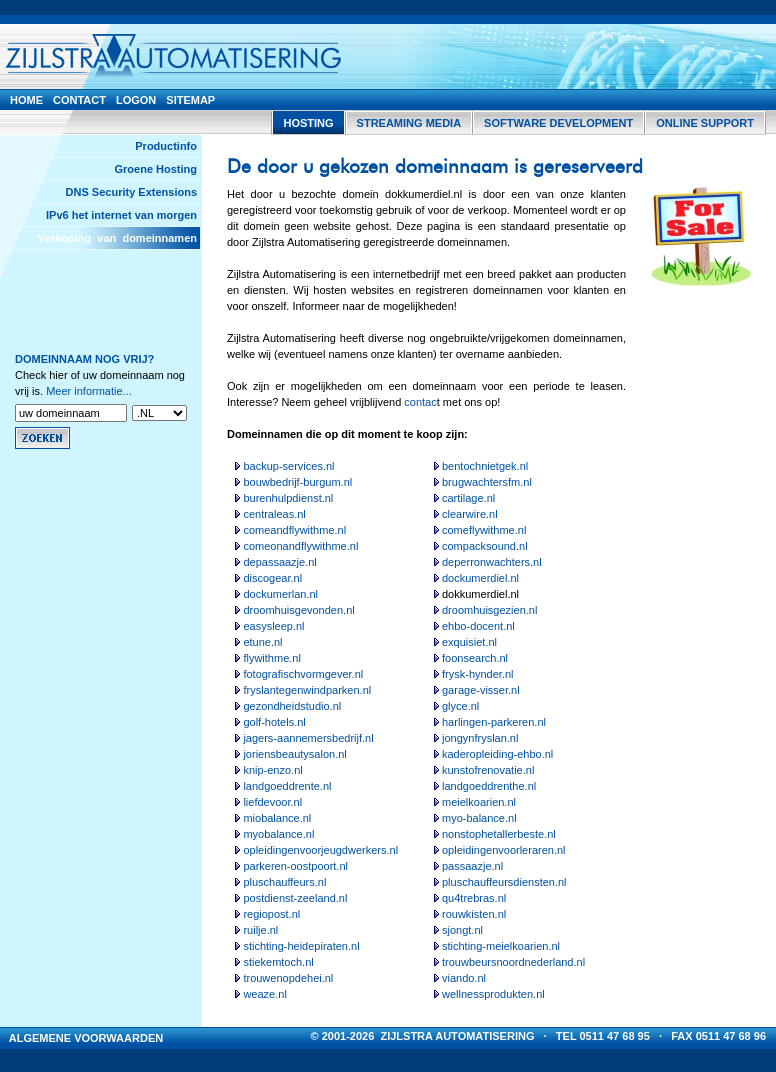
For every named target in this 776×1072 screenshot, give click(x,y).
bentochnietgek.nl (485, 466)
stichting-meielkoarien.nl (501, 946)
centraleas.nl (274, 514)
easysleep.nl (273, 626)
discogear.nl (272, 578)
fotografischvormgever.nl (303, 674)
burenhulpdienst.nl (288, 498)
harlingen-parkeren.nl (494, 722)
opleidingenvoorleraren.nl (504, 850)
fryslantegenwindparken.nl (307, 690)
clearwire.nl (470, 514)
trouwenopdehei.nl (288, 978)
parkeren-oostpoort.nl (295, 866)
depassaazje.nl (279, 562)
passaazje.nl (472, 866)
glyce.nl (460, 706)
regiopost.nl (271, 914)
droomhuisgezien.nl (489, 610)
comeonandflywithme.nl (300, 546)
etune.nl (262, 642)
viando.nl (464, 978)
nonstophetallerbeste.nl (499, 834)
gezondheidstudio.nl (292, 706)
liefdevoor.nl (272, 802)
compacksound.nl (485, 546)
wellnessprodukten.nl (493, 994)
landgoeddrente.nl (287, 786)
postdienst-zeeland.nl (295, 898)
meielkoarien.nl (479, 802)
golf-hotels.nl (274, 722)
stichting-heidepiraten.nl (301, 946)
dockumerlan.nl (280, 594)
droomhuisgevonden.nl (298, 610)
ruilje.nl (260, 930)
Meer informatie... (89, 391)
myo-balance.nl (479, 818)
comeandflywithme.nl (294, 530)
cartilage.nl (468, 498)
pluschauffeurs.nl (284, 882)
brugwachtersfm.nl (487, 482)
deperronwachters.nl (492, 562)
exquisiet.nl (469, 642)
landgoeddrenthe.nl (489, 786)
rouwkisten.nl (474, 914)
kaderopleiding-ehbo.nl (497, 754)
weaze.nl (264, 994)
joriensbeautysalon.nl (294, 754)
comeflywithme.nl (484, 530)
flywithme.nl (271, 658)
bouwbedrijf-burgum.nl (297, 482)
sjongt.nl (462, 930)
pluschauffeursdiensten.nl (504, 882)
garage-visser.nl (481, 690)
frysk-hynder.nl (478, 674)
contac (420, 402)
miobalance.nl (277, 818)
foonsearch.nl (475, 658)
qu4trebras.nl (474, 898)
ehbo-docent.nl (478, 626)
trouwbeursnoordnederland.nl (513, 962)
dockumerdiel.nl (480, 578)
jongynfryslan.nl (480, 738)
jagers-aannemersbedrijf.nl (308, 738)
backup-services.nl (288, 466)
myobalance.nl (278, 834)
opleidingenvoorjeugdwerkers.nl (320, 850)
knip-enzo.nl (272, 770)
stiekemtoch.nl (278, 962)
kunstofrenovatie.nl (488, 770)
